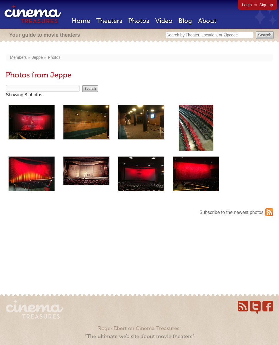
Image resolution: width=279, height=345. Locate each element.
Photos (138, 21)
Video (164, 21)
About (207, 21)
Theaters (109, 21)
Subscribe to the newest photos (231, 212)
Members (18, 57)
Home (81, 21)
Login (247, 5)
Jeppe (37, 57)
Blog (185, 21)
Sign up (266, 5)
